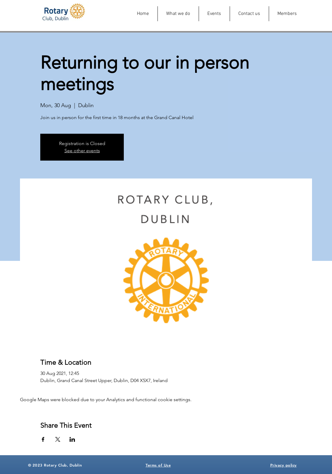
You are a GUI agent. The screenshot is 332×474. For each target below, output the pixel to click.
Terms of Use (158, 465)
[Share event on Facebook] (43, 439)
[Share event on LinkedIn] (72, 439)
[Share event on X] (58, 439)
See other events (82, 150)
